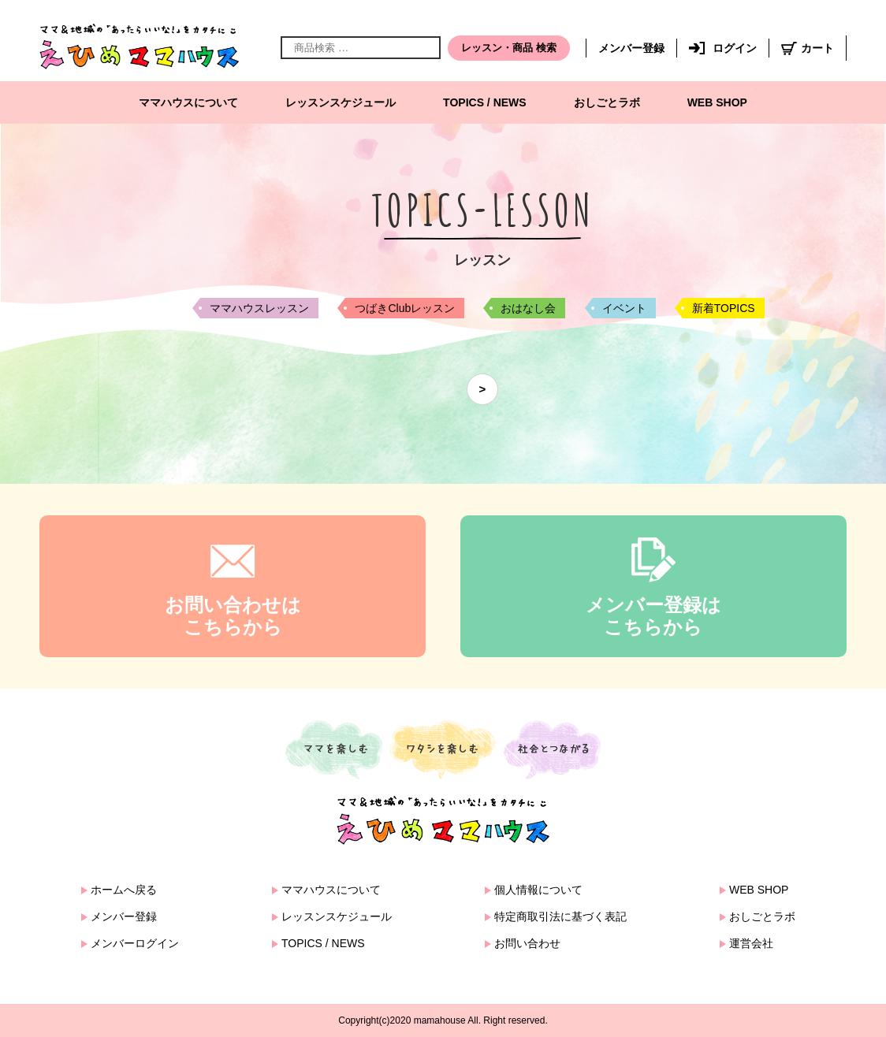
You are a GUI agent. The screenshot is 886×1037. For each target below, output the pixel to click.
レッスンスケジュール (340, 102)
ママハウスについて (188, 102)
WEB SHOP (717, 102)
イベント (624, 308)
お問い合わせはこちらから (233, 616)
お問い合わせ (527, 943)
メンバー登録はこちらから (653, 616)
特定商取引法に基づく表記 (560, 916)
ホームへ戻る (124, 889)
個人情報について (538, 889)
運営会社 (751, 943)
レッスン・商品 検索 (509, 48)
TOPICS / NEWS (485, 102)
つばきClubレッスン (405, 308)
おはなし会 (528, 308)
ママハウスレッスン (259, 308)
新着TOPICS (723, 308)
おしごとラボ (607, 102)
